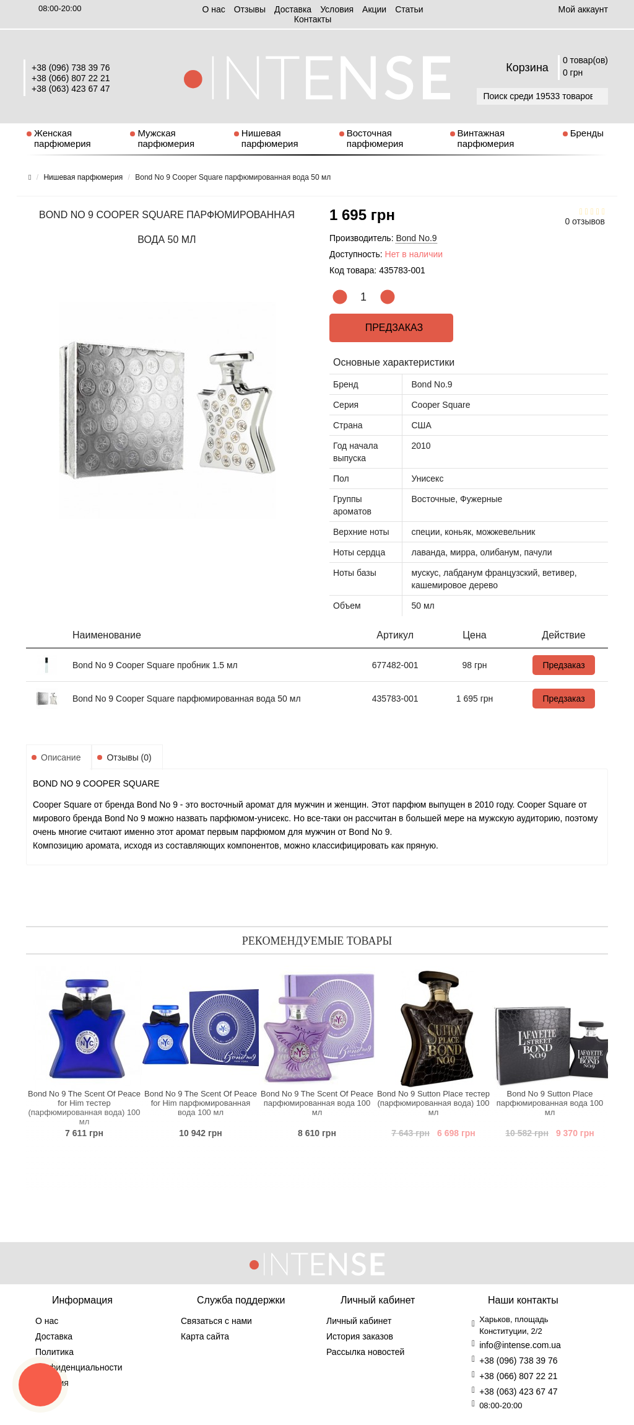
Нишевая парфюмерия (269, 138)
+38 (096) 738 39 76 (71, 68)
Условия (337, 9)
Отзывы (250, 9)
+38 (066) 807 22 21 (71, 78)
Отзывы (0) (128, 757)
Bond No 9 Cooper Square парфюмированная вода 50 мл (186, 699)
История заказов (359, 1336)
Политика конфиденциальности (79, 1359)
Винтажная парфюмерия (486, 138)
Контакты (312, 19)
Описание (60, 757)
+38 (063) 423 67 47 (71, 89)
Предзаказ (391, 327)
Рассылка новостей (365, 1352)
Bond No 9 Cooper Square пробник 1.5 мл (155, 665)
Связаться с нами (216, 1321)
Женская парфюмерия (62, 138)
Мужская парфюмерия (165, 138)
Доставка (292, 9)
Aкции (374, 9)
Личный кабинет (358, 1321)
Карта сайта (205, 1336)
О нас (213, 9)
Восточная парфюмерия (375, 138)
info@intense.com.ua (520, 1345)
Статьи (409, 9)
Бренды (587, 133)
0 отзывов (585, 221)
